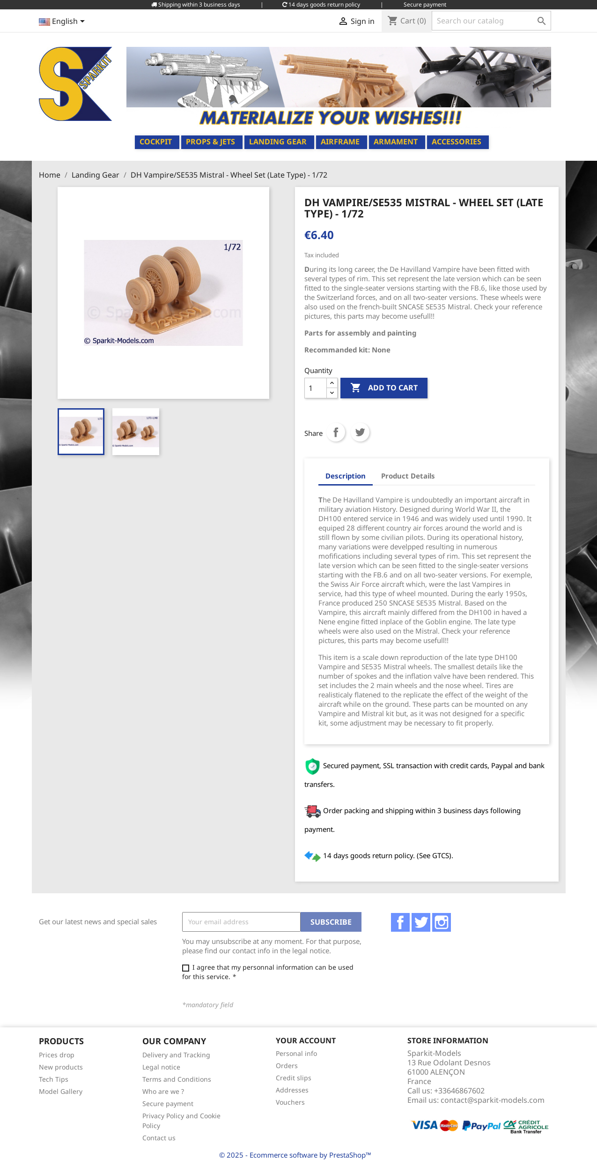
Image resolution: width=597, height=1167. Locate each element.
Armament (396, 141)
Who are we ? (163, 1091)
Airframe (340, 141)
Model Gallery (60, 1091)
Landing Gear (278, 141)
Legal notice (161, 1066)
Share (335, 432)
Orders (287, 1065)
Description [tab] (345, 475)
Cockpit (156, 141)
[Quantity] (315, 388)
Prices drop (56, 1054)
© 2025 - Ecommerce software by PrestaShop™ (295, 1155)
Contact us (159, 1137)
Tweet (360, 432)
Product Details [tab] (408, 475)
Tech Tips (53, 1079)
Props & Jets (210, 141)
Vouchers (290, 1102)
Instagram (441, 922)
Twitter (421, 922)
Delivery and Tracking (176, 1054)
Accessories (456, 141)
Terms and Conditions (176, 1079)
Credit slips (293, 1077)
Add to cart (384, 388)
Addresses (292, 1089)
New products (61, 1066)
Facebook (400, 922)
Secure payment (167, 1103)
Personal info (296, 1053)
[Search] (491, 20)
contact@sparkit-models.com (493, 1100)
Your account (306, 1040)
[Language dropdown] (63, 22)
